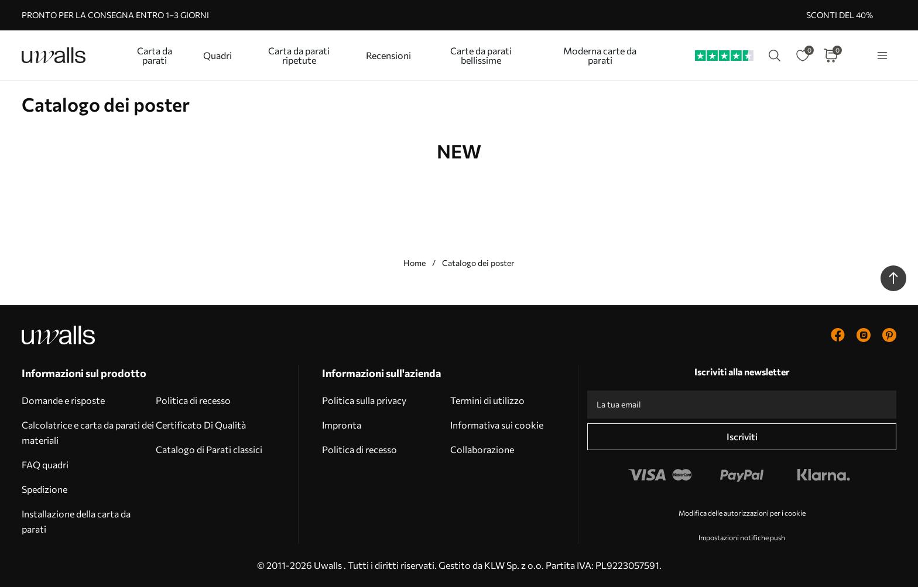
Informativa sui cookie (496, 424)
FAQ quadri (45, 464)
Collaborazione (482, 449)
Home (414, 263)
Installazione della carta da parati (76, 521)
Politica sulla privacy (364, 400)
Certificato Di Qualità (201, 424)
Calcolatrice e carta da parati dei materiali (88, 432)
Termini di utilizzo (487, 400)
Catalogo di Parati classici (209, 449)
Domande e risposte (63, 400)
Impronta (341, 424)
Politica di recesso (193, 400)
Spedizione (44, 489)
